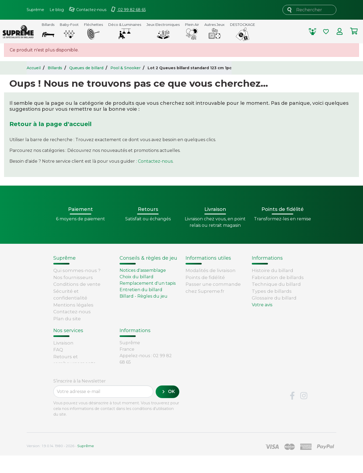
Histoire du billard (272, 270)
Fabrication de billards (278, 277)
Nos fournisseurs (73, 277)
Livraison (63, 342)
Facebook (292, 413)
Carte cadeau (69, 370)
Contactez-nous (155, 161)
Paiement (64, 377)
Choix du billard (136, 276)
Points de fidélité (205, 277)
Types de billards (272, 291)
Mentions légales (73, 305)
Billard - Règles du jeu (143, 296)
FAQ (58, 349)
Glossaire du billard (274, 298)
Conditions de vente (76, 284)
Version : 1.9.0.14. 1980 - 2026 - (60, 463)
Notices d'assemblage (143, 270)
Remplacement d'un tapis (148, 283)
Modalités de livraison (211, 270)
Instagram (303, 413)
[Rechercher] (309, 10)
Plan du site (67, 318)
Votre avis (262, 304)
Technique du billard (276, 284)
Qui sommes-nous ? (76, 270)
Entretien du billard (141, 289)
